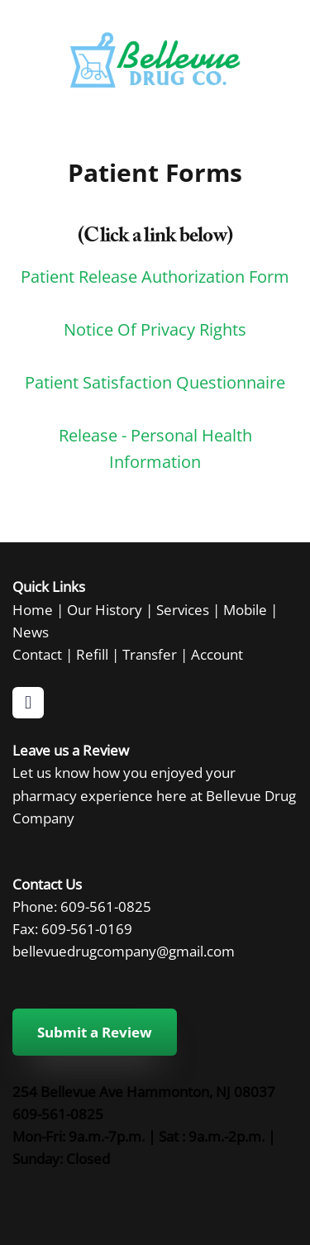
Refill (92, 654)
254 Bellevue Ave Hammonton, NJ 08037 (143, 1091)
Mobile (245, 609)
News (30, 632)
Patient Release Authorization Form (155, 276)
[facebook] (28, 702)
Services (182, 609)
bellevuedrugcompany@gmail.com (123, 951)
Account (217, 654)
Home (32, 609)
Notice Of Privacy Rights (155, 329)
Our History (104, 609)
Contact (37, 654)
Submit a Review (94, 1032)
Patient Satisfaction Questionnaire (155, 382)
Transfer (149, 654)
